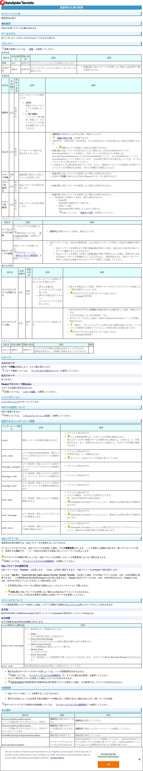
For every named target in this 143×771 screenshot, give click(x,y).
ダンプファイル (72, 604)
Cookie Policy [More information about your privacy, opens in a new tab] (57, 758)
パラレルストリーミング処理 (36, 415)
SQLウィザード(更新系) (27, 255)
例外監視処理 (17, 682)
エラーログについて (12, 600)
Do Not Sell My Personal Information (108, 755)
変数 (31, 49)
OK (108, 764)
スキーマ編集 (29, 392)
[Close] (139, 759)
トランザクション (9, 402)
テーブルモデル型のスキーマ (44, 371)
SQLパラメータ (9, 538)
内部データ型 (86, 212)
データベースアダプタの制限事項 (38, 561)
